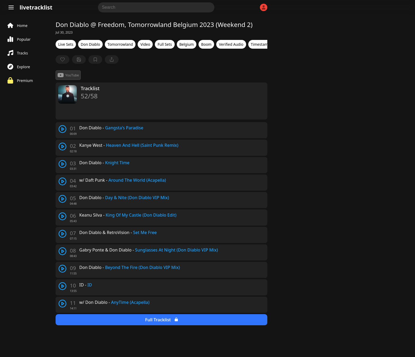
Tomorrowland (120, 44)
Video (145, 44)
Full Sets (164, 44)
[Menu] (11, 7)
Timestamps (261, 44)
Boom (206, 44)
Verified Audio (231, 44)
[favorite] (62, 59)
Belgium (186, 44)
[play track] (62, 129)
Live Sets (65, 44)
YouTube (68, 75)
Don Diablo (90, 44)
